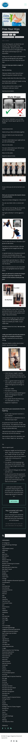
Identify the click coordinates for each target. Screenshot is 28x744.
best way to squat (7, 569)
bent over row (6, 565)
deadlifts (4, 592)
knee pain (4, 635)
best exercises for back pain (9, 567)
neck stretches (6, 661)
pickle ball (5, 665)
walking (4, 719)
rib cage (4, 678)
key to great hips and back (9, 633)
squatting (5, 704)
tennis (4, 712)
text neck (4, 714)
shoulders (5, 695)
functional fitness (7, 603)
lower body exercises (8, 646)
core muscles (5, 588)
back (3, 552)
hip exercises (5, 616)
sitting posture (6, 699)
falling (4, 597)
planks (4, 667)
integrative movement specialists (11, 629)
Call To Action (14, 501)
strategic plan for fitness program (11, 706)
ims (3, 623)
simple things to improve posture (11, 697)
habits (10, 34)
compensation (6, 582)
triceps (4, 717)
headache (4, 610)
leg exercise (5, 638)
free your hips (5, 34)
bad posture (5, 556)
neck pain (4, 659)
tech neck (5, 710)
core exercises (6, 586)
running (4, 682)
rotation (4, 680)
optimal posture (6, 663)
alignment (5, 550)
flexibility (5, 599)
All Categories (6, 543)
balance (4, 558)
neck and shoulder (7, 654)
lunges (4, 648)
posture (4, 669)
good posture (5, 607)
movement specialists (8, 652)
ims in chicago (6, 625)
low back (4, 642)
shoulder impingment (8, 691)
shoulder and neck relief (9, 687)
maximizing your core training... (10, 650)
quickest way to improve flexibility (11, 676)
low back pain (6, 644)
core (3, 584)
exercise (4, 593)
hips (14, 34)
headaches (5, 612)
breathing (4, 575)
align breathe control (8, 548)
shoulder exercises (7, 689)
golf (3, 605)
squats (4, 702)
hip (3, 614)
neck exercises (6, 655)
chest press (5, 576)
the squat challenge (7, 716)
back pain (4, 554)
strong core (5, 708)
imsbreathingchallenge (8, 627)
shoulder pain (6, 693)
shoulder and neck (7, 686)
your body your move (7, 721)
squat (3, 701)
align (3, 546)
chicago (4, 578)
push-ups (4, 674)
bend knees (5, 561)
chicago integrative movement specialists (10, 32)
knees (3, 637)
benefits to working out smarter (10, 563)
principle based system (8, 672)
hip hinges (5, 620)
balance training (6, 559)
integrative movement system (10, 631)
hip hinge (5, 618)
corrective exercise (7, 590)
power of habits (6, 670)
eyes (3, 595)
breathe (4, 573)
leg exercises (5, 640)
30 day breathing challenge (9, 544)
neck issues (5, 657)
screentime (5, 684)
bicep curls (5, 571)
